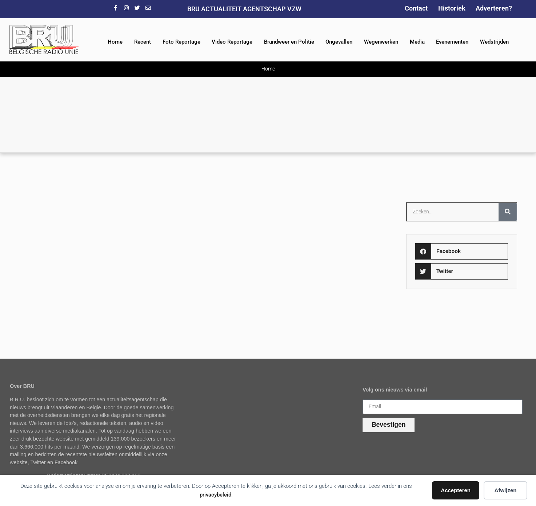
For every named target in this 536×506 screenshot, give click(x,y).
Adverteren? (494, 8)
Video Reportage (232, 42)
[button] (461, 251)
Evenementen (452, 42)
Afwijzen (506, 490)
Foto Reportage (181, 42)
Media (417, 42)
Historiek (451, 8)
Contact (416, 8)
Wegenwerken (381, 42)
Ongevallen (338, 42)
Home (115, 42)
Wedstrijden (494, 42)
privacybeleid (215, 494)
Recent (142, 42)
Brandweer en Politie (289, 42)
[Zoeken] (508, 212)
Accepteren (456, 490)
